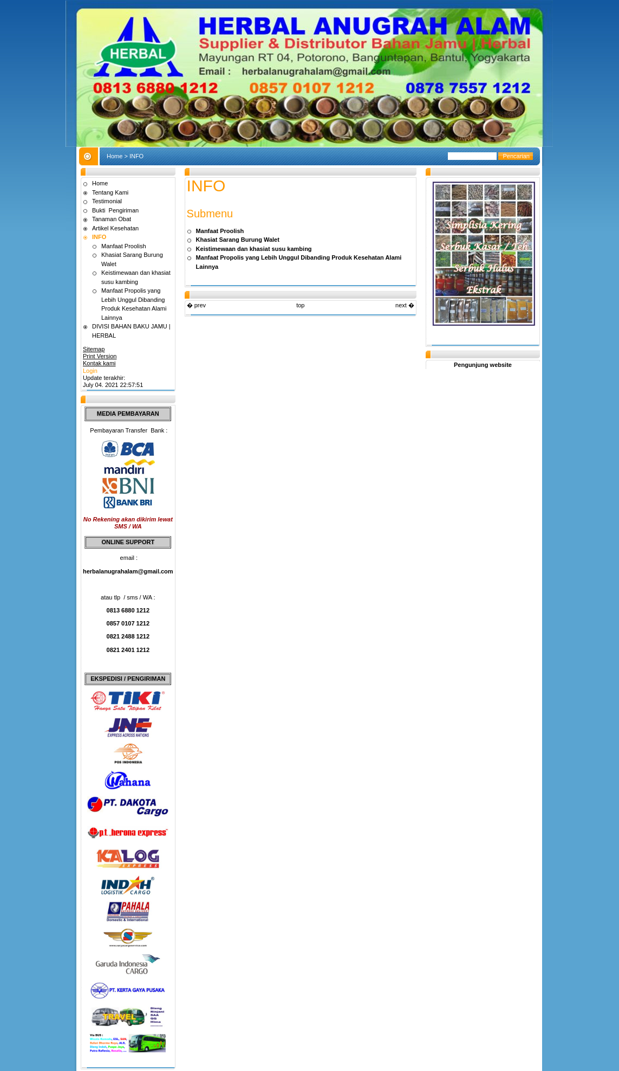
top (300, 305)
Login (90, 370)
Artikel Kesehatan (115, 228)
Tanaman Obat (111, 219)
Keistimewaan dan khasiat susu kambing (254, 249)
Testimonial (107, 201)
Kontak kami (99, 363)
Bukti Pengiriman (115, 210)
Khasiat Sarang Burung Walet (237, 239)
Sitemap (94, 349)
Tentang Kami (110, 192)
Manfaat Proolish (123, 246)
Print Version (99, 356)
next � (404, 305)
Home (114, 156)
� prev (196, 305)
